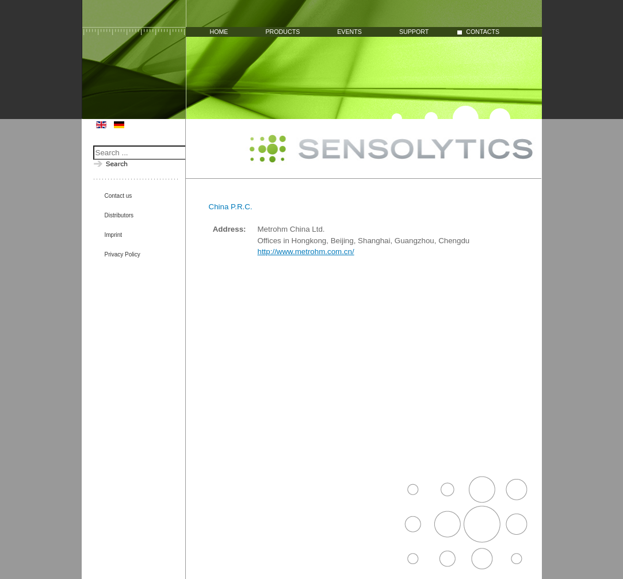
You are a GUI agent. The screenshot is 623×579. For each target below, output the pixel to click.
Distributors (119, 215)
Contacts (482, 31)
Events (349, 31)
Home (219, 31)
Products (282, 31)
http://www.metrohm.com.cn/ (306, 251)
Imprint (114, 235)
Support (414, 31)
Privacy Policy (122, 254)
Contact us (118, 196)
